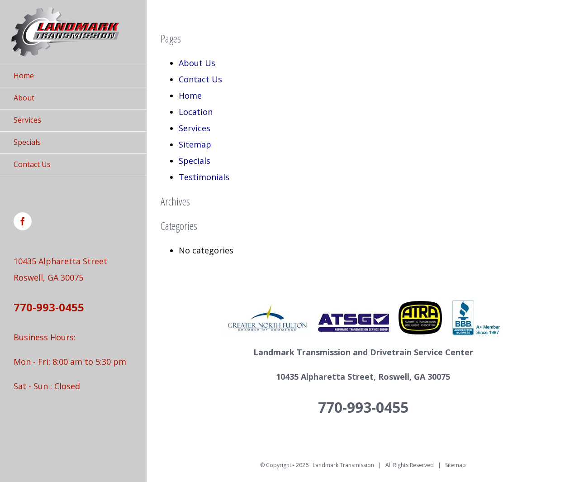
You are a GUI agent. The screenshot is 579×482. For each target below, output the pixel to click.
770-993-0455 (49, 307)
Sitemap (195, 144)
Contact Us (200, 79)
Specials (194, 160)
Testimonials (204, 177)
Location (196, 111)
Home (190, 95)
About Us (197, 62)
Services (194, 128)
